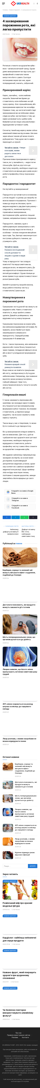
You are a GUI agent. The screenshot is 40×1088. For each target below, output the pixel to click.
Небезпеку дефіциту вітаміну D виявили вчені (10, 531)
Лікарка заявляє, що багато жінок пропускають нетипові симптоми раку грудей (20, 671)
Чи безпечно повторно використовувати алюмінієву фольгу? (18, 1013)
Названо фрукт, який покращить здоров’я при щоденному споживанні (19, 975)
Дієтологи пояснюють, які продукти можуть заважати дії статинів (26, 784)
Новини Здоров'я (14, 10)
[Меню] (3, 3)
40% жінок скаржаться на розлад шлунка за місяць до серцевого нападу (18, 706)
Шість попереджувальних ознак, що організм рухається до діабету (25, 798)
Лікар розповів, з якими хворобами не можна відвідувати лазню (25, 841)
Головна (5, 10)
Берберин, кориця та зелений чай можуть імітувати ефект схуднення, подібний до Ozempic (19, 572)
